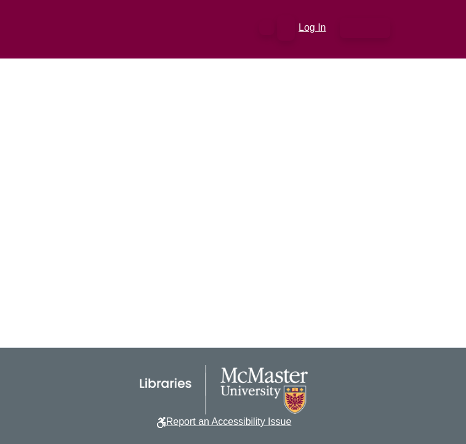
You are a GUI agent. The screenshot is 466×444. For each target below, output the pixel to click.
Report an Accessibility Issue (229, 421)
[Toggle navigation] (365, 28)
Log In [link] (313, 27)
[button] (267, 27)
